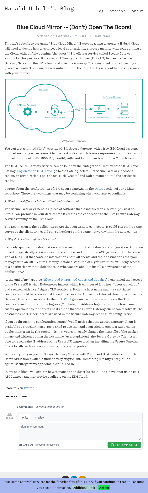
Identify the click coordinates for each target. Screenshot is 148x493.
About (137, 11)
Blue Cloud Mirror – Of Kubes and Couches (75, 279)
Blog (99, 11)
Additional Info (84, 488)
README (62, 299)
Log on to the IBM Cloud (34, 171)
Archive (118, 11)
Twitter (29, 388)
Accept (104, 488)
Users (99, 188)
